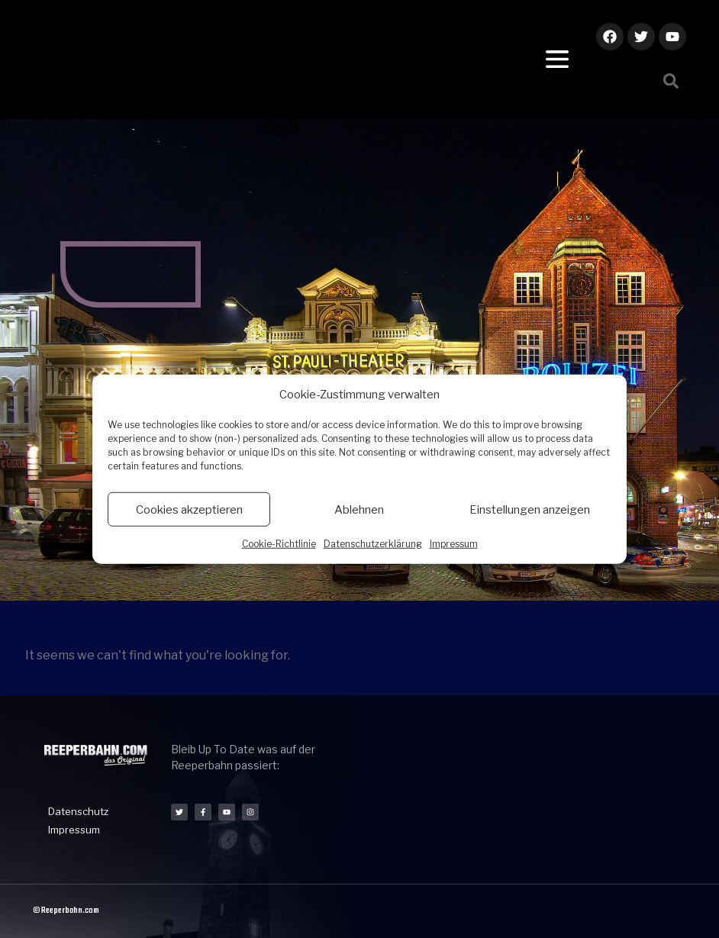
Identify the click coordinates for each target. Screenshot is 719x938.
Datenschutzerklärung (373, 544)
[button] (671, 81)
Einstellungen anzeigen (529, 509)
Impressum (454, 544)
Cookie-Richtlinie (279, 544)
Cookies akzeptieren (189, 509)
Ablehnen (359, 509)
